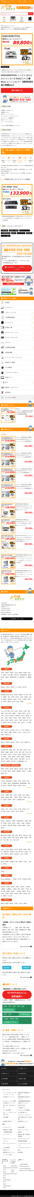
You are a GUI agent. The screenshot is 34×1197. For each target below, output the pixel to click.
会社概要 (5, 1117)
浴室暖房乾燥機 (10, 347)
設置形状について (23, 1121)
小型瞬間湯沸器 (6, 233)
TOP (2, 25)
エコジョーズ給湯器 (23, 1110)
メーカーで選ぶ (6, 235)
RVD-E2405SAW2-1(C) (7, 1173)
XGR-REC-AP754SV (14, 1171)
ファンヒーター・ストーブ (13, 357)
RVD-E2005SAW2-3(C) (7, 1179)
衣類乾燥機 (4, 230)
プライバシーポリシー (24, 1114)
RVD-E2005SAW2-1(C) (7, 1167)
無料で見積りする (17, 90)
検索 (30, 13)
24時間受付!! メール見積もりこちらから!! (18, 268)
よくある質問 (7, 1110)
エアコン (8, 342)
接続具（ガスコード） (12, 387)
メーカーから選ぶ (10, 397)
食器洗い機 (8, 327)
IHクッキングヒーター (9, 1143)
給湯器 (13, 233)
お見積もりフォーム (9, 1097)
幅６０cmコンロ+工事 (13, 72)
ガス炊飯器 (8, 367)
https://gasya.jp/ (24, 1166)
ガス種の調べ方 (22, 1112)
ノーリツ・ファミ (13, 70)
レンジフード (21, 233)
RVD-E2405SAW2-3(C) (7, 1185)
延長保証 (29, 233)
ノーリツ (21, 72)
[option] (17, 49)
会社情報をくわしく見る (17, 618)
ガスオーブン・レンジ (9, 1138)
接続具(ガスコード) (8, 1152)
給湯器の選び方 (7, 1121)
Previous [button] (2, 202)
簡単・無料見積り (23, 7)
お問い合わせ (22, 1105)
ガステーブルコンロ (11, 337)
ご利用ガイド (22, 1107)
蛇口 (6, 382)
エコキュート (9, 307)
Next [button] (31, 202)
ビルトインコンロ (9, 25)
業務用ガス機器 (14, 230)
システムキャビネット (12, 372)
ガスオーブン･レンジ (11, 332)
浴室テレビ (8, 377)
